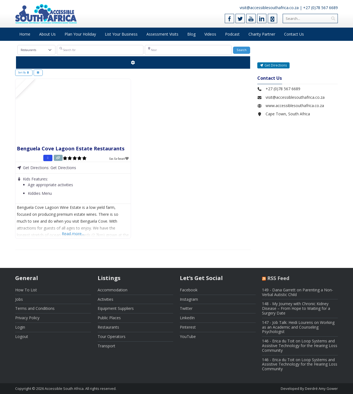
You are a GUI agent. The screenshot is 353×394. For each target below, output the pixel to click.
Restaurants (108, 327)
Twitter (186, 308)
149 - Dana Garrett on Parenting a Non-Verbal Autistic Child (297, 292)
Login (20, 327)
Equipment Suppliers (116, 308)
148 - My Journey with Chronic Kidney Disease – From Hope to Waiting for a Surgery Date (296, 308)
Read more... (73, 233)
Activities (105, 299)
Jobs (19, 299)
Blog (191, 34)
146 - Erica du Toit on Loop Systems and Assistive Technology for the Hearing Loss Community (299, 345)
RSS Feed (278, 278)
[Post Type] (36, 50)
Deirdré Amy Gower (321, 388)
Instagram (189, 299)
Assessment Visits (162, 34)
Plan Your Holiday (80, 34)
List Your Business (121, 34)
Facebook (188, 289)
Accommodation (112, 289)
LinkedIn (187, 317)
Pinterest (188, 327)
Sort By (24, 72)
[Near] (188, 50)
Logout (21, 336)
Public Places (109, 317)
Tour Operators (111, 336)
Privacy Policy (27, 317)
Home (24, 34)
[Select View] (38, 73)
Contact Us (294, 34)
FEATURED (23, 86)
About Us (47, 34)
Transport (106, 345)
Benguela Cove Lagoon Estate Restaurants (70, 148)
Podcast (232, 34)
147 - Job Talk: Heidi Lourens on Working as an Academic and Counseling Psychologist (298, 327)
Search (243, 50)
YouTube (188, 336)
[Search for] (100, 50)
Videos (210, 34)
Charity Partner (261, 34)
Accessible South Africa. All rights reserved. (80, 388)
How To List (26, 289)
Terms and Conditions (35, 308)
